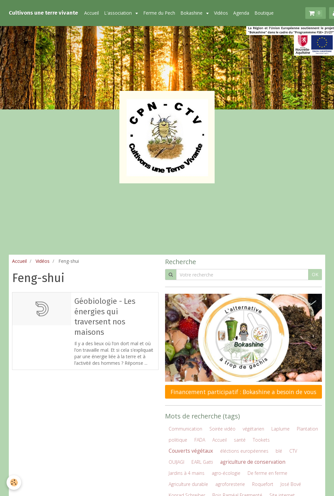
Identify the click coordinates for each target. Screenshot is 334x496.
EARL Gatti (202, 462)
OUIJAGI (176, 462)
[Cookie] (14, 482)
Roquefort (262, 484)
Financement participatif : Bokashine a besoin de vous (243, 392)
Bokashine (192, 13)
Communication (185, 429)
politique (178, 440)
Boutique (264, 13)
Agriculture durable (188, 484)
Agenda (241, 13)
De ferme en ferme (267, 473)
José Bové (291, 484)
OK (315, 274)
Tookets (261, 440)
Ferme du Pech (159, 13)
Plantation (307, 429)
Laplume (280, 429)
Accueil (91, 13)
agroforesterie (230, 484)
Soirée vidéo (222, 429)
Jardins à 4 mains (187, 473)
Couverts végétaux (191, 450)
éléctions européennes (244, 451)
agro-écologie (226, 473)
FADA (199, 440)
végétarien (253, 429)
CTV (293, 451)
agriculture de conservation (252, 462)
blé (279, 451)
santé (240, 440)
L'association (118, 13)
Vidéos (221, 13)
